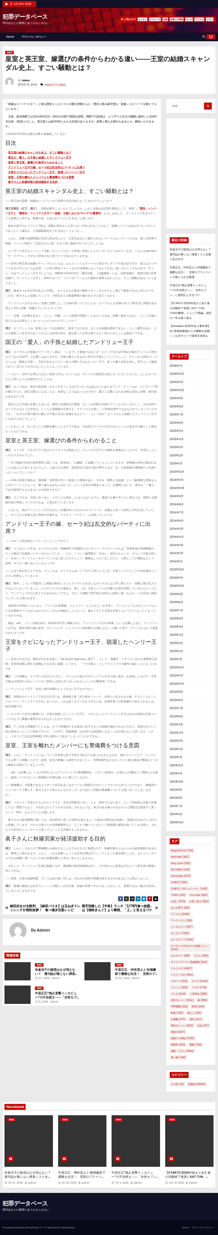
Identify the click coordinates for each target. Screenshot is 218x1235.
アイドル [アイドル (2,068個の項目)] (180, 914)
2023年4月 (176, 635)
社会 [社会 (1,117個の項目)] (203, 1025)
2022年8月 (176, 700)
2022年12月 (177, 667)
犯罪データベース (25, 16)
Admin (26, 80)
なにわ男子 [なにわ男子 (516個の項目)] (180, 907)
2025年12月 (177, 374)
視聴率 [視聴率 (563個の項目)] (178, 1044)
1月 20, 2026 (122, 978)
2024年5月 (177, 529)
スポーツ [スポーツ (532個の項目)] (179, 981)
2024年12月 (177, 472)
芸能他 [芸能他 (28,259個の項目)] (197, 1084)
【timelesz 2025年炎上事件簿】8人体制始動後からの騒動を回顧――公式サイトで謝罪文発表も (190, 331)
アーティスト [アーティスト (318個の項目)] (181, 920)
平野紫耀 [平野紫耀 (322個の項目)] (179, 1006)
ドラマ (209, 19)
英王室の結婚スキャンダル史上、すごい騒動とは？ (39, 153)
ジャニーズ (155, 19)
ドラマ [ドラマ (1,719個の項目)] (199, 987)
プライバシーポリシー (33, 36)
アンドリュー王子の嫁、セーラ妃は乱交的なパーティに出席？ (46, 167)
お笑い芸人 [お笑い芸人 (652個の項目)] (199, 901)
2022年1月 (176, 757)
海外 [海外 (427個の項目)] (195, 1019)
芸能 (165, 19)
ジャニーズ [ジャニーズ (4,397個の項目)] (181, 968)
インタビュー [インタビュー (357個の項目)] (182, 926)
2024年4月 (177, 537)
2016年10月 (177, 822)
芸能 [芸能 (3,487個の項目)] (178, 1032)
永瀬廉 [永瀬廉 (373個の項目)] (178, 1019)
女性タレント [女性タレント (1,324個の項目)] (182, 1000)
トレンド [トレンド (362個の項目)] (179, 987)
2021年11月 (176, 773)
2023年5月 (176, 627)
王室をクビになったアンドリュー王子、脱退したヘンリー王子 (46, 172)
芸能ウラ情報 (176, 19)
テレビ (189, 19)
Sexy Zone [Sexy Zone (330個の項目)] (180, 863)
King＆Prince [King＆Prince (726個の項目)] (182, 850)
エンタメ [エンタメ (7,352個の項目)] (180, 933)
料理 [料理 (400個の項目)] (198, 1006)
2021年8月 (176, 798)
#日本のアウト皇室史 (55, 84)
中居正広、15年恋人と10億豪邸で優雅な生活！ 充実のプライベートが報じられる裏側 (136, 974)
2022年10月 (177, 684)
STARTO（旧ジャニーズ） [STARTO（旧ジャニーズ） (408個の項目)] (189, 888)
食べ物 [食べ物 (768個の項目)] (178, 1057)
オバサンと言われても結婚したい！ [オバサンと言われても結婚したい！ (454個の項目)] (190, 947)
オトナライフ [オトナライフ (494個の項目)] (182, 939)
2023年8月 (176, 602)
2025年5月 (176, 431)
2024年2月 (176, 553)
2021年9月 (176, 790)
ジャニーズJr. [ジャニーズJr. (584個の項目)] (182, 974)
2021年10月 (176, 782)
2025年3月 (176, 447)
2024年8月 (177, 504)
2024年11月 (177, 480)
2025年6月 (176, 423)
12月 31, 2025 (177, 1182)
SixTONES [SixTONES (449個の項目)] (180, 869)
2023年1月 (176, 659)
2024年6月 (177, 521)
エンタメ (142, 19)
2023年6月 (176, 618)
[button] (203, 37)
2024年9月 (176, 496)
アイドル (199, 19)
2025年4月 (177, 439)
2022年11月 (176, 675)
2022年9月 (176, 692)
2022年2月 (176, 749)
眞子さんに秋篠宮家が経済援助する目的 (33, 182)
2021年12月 (176, 765)
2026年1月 (176, 366)
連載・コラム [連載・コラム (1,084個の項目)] (182, 1051)
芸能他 (9, 52)
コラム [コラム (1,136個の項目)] (201, 955)
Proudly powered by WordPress (21, 1227)
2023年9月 (176, 594)
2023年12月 (177, 569)
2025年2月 (176, 455)
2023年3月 (176, 643)
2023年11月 (176, 578)
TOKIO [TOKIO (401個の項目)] (178, 895)
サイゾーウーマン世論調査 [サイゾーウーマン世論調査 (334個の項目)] (189, 962)
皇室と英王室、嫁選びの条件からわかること (35, 162)
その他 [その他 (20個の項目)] (177, 1084)
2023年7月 (176, 610)
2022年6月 (176, 716)
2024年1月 (176, 561)
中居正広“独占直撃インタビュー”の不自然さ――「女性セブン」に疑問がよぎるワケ (56, 997)
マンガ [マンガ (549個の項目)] (178, 993)
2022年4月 (176, 733)
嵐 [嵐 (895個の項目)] (203, 1000)
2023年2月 (176, 651)
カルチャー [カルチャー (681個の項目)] (180, 955)
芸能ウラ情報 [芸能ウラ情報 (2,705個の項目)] (182, 1038)
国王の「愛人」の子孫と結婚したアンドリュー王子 (39, 158)
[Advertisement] (191, 173)
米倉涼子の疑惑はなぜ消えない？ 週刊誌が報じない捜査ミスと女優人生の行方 (56, 974)
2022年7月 (176, 708)
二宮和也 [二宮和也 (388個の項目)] (198, 993)
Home (10, 36)
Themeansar (67, 1227)
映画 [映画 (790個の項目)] (177, 1013)
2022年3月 (176, 741)
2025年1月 (176, 463)
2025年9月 (176, 398)
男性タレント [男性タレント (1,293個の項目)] (182, 1025)
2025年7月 (176, 414)
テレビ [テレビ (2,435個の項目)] (200, 981)
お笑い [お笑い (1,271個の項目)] (178, 901)
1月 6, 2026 (41, 1001)
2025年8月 (176, 406)
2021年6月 (176, 814)
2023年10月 (177, 586)
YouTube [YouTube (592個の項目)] (198, 895)
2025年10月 (177, 390)
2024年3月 (176, 545)
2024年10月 (177, 488)
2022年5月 (176, 724)
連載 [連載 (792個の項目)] (195, 1044)
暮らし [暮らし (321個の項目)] (194, 1013)
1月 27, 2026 (42, 978)
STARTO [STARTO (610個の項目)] (179, 882)
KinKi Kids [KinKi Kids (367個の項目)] (180, 857)
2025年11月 (176, 382)
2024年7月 (177, 512)
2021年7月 (176, 806)
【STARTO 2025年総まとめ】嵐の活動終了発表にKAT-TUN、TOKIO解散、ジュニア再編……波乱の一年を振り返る (189, 1179)
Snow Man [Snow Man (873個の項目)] (181, 876)
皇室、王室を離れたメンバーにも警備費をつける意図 (41, 177)
